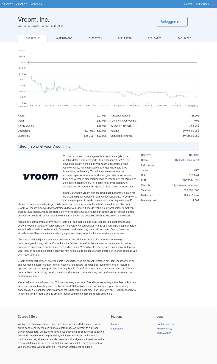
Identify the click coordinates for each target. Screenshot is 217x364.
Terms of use (164, 333)
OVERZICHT (32, 38)
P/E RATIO (184, 38)
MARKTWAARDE (64, 38)
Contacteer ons (165, 324)
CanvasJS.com (193, 106)
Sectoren (187, 4)
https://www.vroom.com (185, 185)
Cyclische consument (187, 160)
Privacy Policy (164, 328)
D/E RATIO (125, 38)
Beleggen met (172, 22)
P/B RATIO (154, 38)
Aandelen (36, 4)
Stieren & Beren (15, 4)
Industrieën (202, 4)
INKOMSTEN (95, 38)
